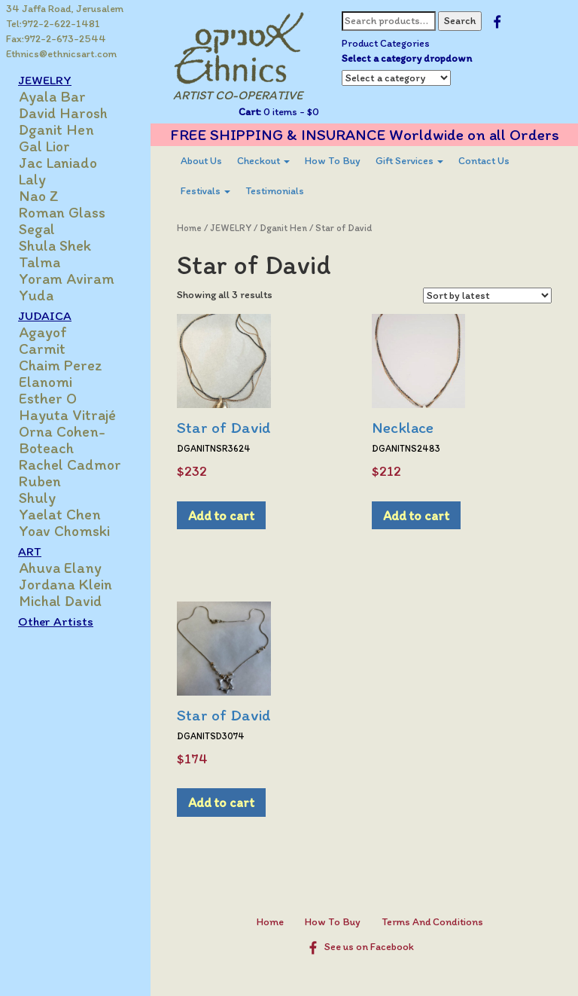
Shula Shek (55, 245)
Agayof (43, 332)
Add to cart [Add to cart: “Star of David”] (221, 515)
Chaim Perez (60, 365)
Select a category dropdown (407, 58)
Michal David (60, 600)
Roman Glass (62, 212)
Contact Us (484, 160)
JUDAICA (44, 315)
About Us (201, 160)
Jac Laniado (58, 162)
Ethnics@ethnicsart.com (61, 53)
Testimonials (274, 190)
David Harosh (63, 113)
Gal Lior (44, 146)
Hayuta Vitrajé (67, 415)
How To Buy (332, 160)
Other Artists (55, 621)
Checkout (263, 160)
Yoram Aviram (66, 278)
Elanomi (45, 381)
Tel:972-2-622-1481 (53, 23)
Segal (37, 229)
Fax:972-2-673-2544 (56, 38)
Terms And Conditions (432, 921)
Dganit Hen (56, 129)
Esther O (48, 398)
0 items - (290, 111)
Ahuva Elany (60, 567)
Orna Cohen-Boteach (62, 439)
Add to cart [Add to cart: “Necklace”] (416, 515)
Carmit (42, 348)
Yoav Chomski (64, 530)
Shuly (37, 497)
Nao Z (39, 195)
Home (189, 227)
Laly (32, 179)
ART (29, 551)
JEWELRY (44, 79)
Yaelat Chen (60, 514)
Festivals (205, 190)
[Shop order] (487, 295)
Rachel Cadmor (70, 464)
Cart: (250, 111)
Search (460, 20)
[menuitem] (201, 161)
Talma (39, 262)
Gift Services (409, 160)
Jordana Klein (65, 584)
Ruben (40, 481)
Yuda (36, 295)
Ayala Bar (52, 96)
